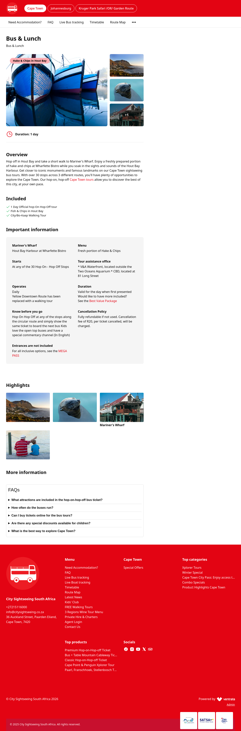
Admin (231, 704)
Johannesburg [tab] (61, 8)
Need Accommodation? (24, 22)
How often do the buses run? (32, 507)
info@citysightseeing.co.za (25, 612)
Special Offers (133, 567)
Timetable (97, 22)
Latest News (73, 597)
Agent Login (73, 622)
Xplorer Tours (191, 567)
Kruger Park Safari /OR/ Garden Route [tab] (106, 8)
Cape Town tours (82, 179)
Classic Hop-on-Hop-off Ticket (86, 660)
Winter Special (192, 572)
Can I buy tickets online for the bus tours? (41, 515)
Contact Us (72, 627)
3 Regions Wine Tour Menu (84, 612)
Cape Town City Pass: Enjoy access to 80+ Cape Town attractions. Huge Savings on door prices (208, 577)
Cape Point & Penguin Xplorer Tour (90, 665)
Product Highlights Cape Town (203, 587)
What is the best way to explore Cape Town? (43, 531)
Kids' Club (72, 602)
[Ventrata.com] (225, 699)
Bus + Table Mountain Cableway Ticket (91, 655)
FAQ (50, 22)
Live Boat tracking (77, 582)
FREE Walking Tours (79, 607)
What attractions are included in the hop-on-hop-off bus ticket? (57, 500)
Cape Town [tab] (35, 8)
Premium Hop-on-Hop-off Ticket (88, 650)
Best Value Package (103, 301)
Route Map (118, 22)
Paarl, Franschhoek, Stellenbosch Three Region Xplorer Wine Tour (91, 670)
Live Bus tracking (72, 22)
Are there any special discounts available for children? (50, 523)
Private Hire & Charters (81, 617)
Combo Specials (193, 582)
